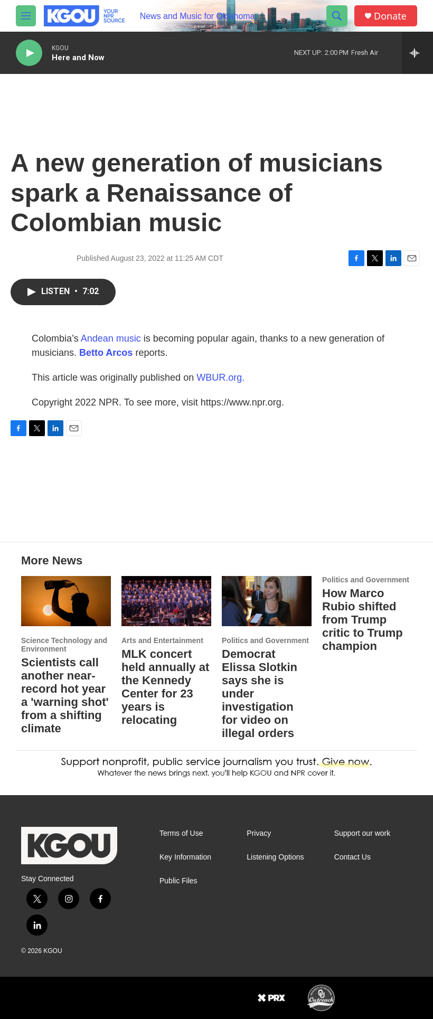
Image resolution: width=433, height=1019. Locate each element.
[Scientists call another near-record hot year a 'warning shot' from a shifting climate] (66, 601)
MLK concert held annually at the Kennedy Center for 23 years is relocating (165, 686)
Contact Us (352, 857)
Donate (390, 16)
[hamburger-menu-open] (26, 15)
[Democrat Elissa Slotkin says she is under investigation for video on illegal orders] (267, 601)
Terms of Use (181, 833)
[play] (29, 53)
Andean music (111, 338)
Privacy (259, 833)
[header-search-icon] (336, 15)
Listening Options (275, 857)
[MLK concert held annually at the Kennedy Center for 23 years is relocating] (166, 601)
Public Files (178, 881)
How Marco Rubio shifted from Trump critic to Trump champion (362, 620)
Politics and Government (265, 640)
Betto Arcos (106, 352)
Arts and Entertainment (162, 640)
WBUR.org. (220, 377)
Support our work (362, 833)
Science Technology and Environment (64, 644)
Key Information (185, 857)
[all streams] (417, 53)
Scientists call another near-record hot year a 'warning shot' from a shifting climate (65, 695)
